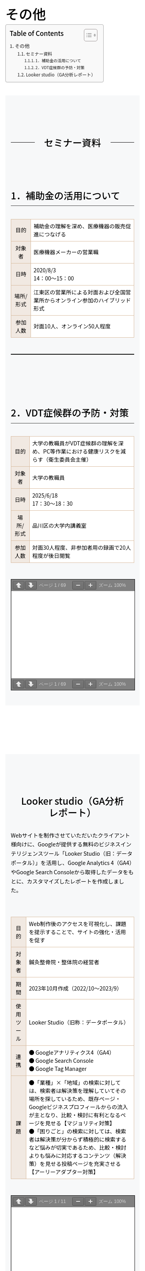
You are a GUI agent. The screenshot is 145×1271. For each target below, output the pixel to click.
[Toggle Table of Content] (87, 35)
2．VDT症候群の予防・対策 (60, 67)
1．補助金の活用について (58, 60)
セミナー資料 (39, 54)
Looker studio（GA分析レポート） (61, 74)
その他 (22, 45)
